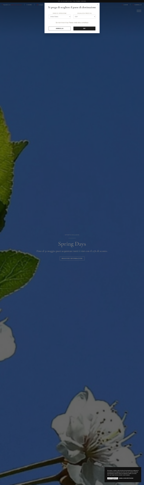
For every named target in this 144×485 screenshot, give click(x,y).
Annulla (60, 28)
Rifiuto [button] (115, 478)
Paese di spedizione (59, 13)
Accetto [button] (110, 478)
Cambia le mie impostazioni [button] (126, 478)
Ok (84, 28)
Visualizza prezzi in (84, 13)
